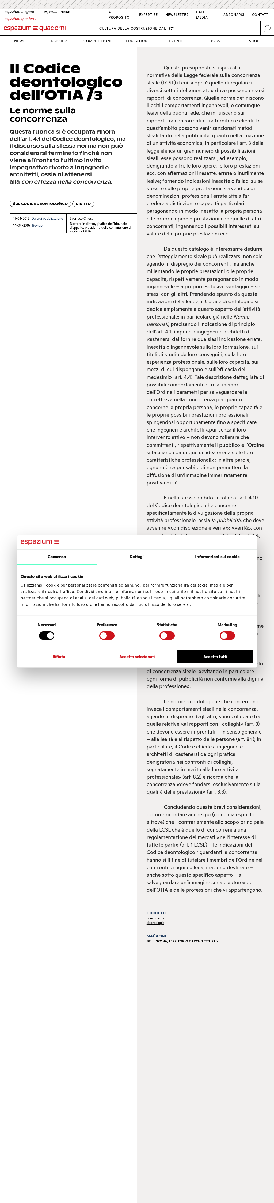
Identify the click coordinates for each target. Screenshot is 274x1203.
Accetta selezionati (137, 656)
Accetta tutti (215, 656)
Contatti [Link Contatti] (261, 15)
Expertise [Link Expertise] (148, 15)
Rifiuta (58, 656)
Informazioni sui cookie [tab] (217, 557)
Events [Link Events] (176, 41)
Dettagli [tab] (137, 557)
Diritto (83, 203)
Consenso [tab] (57, 557)
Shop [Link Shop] (254, 41)
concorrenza (155, 918)
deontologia (155, 923)
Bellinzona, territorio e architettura (181, 941)
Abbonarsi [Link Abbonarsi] (234, 15)
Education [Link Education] (137, 41)
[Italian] (20, 18)
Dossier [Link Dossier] (59, 41)
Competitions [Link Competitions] (97, 41)
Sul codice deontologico (40, 203)
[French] (57, 11)
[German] (19, 11)
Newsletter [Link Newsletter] (177, 15)
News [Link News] (19, 41)
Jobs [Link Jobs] (215, 41)
